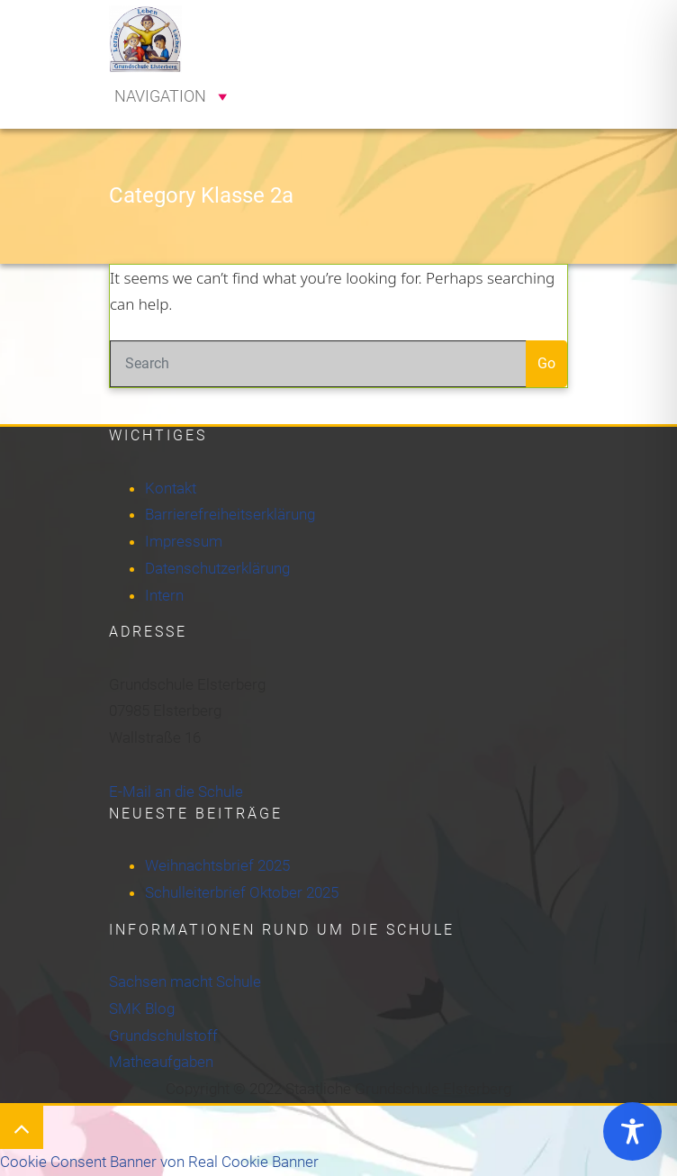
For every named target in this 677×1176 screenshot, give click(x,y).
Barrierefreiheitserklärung (230, 514)
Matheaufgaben (161, 1062)
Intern (164, 595)
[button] (160, 96)
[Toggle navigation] (541, 22)
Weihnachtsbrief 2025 (217, 865)
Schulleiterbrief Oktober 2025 (241, 892)
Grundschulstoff (163, 1036)
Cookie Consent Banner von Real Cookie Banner (159, 1162)
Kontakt (170, 488)
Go (546, 363)
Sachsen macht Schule (185, 981)
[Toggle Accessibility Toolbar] (632, 1131)
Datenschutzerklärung (217, 568)
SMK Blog (142, 1009)
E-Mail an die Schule (176, 791)
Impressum (183, 541)
